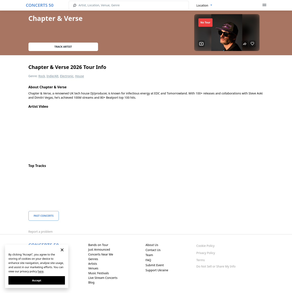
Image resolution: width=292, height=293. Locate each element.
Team (149, 255)
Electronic (67, 76)
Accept (36, 280)
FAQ (148, 260)
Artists (92, 264)
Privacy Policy (205, 253)
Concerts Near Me (100, 254)
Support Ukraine (156, 270)
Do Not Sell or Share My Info (215, 266)
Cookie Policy (205, 246)
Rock (41, 76)
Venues (93, 268)
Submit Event (154, 265)
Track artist (63, 46)
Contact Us (152, 250)
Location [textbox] (202, 5)
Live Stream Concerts (102, 278)
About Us (151, 245)
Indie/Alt (52, 76)
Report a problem (40, 232)
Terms (200, 260)
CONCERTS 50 (40, 5)
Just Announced (99, 249)
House (79, 76)
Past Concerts (44, 216)
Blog (91, 282)
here (40, 271)
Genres (93, 259)
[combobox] (204, 5)
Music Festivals (98, 273)
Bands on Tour (98, 245)
